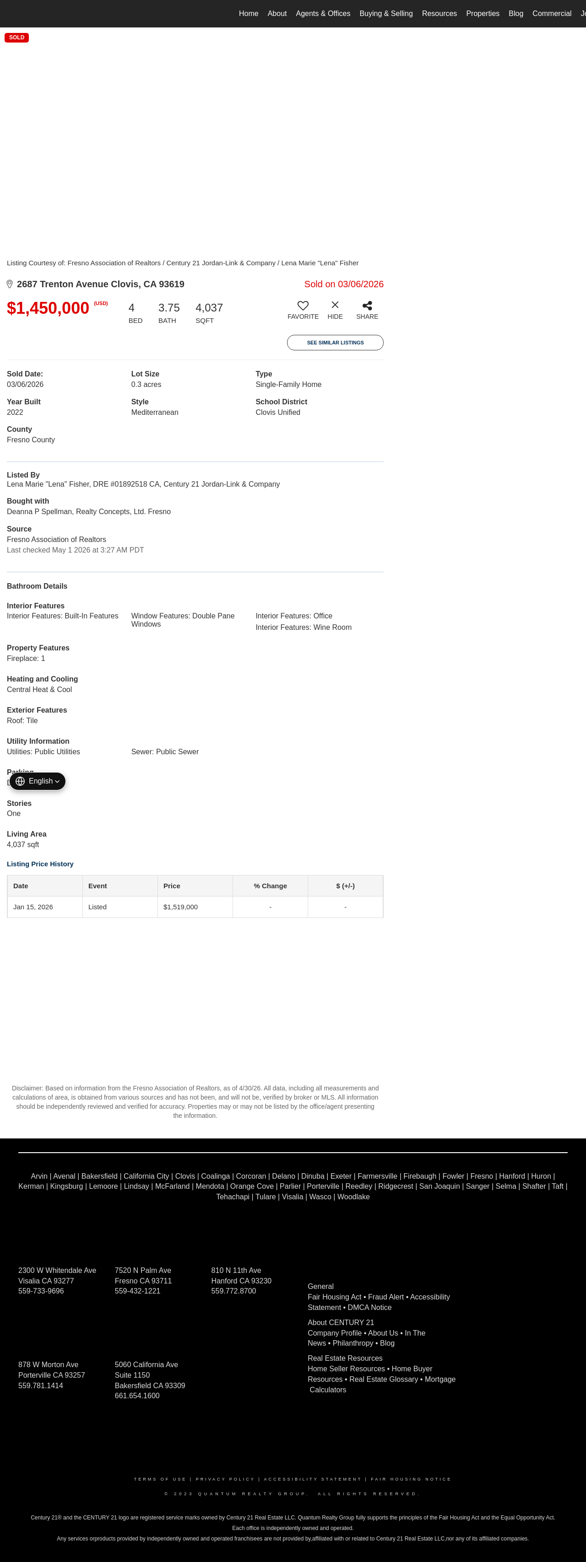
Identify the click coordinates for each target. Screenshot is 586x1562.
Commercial (551, 13)
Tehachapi (233, 1197)
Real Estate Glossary (383, 1379)
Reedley (359, 1186)
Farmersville (377, 1176)
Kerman (31, 1186)
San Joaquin (439, 1186)
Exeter (341, 1176)
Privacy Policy (225, 1479)
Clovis (185, 1176)
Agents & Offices (323, 13)
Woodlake (353, 1197)
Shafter (534, 1186)
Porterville (323, 1186)
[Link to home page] (11, 13)
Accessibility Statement (313, 1479)
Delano (283, 1176)
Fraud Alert (386, 1297)
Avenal (64, 1176)
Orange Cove (252, 1186)
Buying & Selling (386, 13)
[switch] (303, 313)
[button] (37, 781)
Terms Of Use (160, 1479)
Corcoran (251, 1176)
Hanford (512, 1176)
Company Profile (335, 1333)
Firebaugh (419, 1176)
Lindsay (136, 1186)
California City (146, 1176)
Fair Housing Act (334, 1297)
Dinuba (313, 1176)
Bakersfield (99, 1176)
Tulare (265, 1197)
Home (249, 13)
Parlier (290, 1186)
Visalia (293, 1197)
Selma (505, 1186)
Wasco (320, 1197)
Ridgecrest (395, 1186)
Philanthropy (353, 1343)
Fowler (453, 1176)
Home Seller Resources (346, 1369)
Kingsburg (66, 1186)
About (277, 13)
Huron (541, 1176)
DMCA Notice (370, 1307)
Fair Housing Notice (411, 1479)
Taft (558, 1186)
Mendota (210, 1186)
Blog (516, 13)
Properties (482, 13)
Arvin (39, 1176)
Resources (439, 13)
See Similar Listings (335, 342)
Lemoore (103, 1186)
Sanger (478, 1186)
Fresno (481, 1176)
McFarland (172, 1186)
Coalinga (215, 1176)
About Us (383, 1333)
